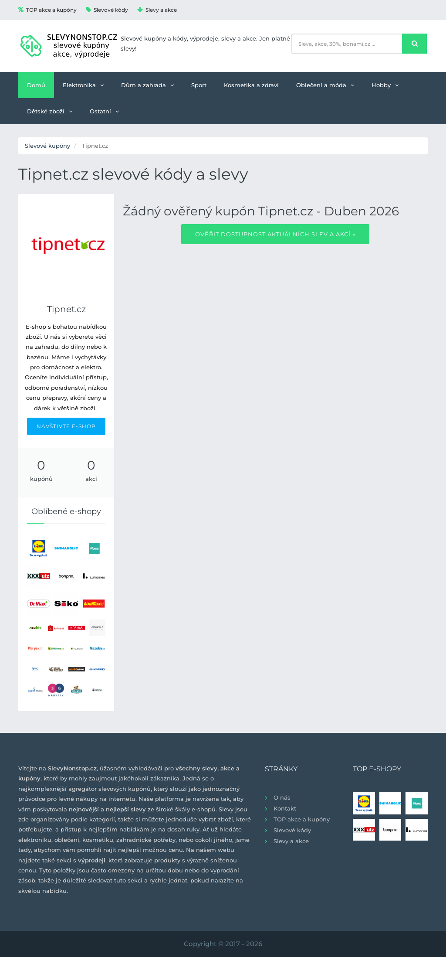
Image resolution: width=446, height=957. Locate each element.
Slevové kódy (107, 10)
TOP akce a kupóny (47, 10)
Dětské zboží (49, 111)
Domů (36, 85)
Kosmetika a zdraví (251, 85)
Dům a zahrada (147, 85)
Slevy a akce (157, 10)
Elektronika (83, 85)
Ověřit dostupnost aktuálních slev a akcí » (275, 234)
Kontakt (285, 808)
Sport (198, 85)
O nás (282, 797)
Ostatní (104, 111)
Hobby (385, 85)
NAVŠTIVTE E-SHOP (66, 426)
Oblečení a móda (325, 85)
